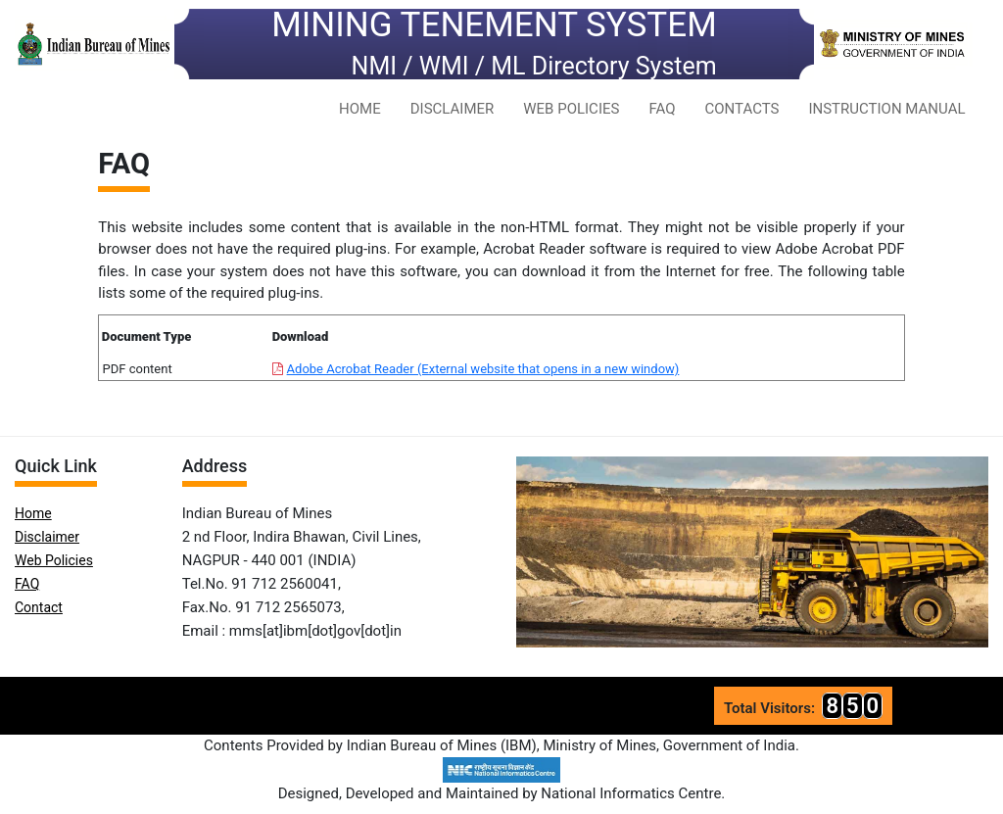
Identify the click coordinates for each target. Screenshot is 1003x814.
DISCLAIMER (452, 109)
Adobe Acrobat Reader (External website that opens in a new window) (483, 368)
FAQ (661, 109)
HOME (360, 109)
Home (33, 513)
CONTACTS (741, 109)
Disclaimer (47, 537)
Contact (39, 607)
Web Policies (54, 560)
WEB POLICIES (571, 109)
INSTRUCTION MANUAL (886, 109)
